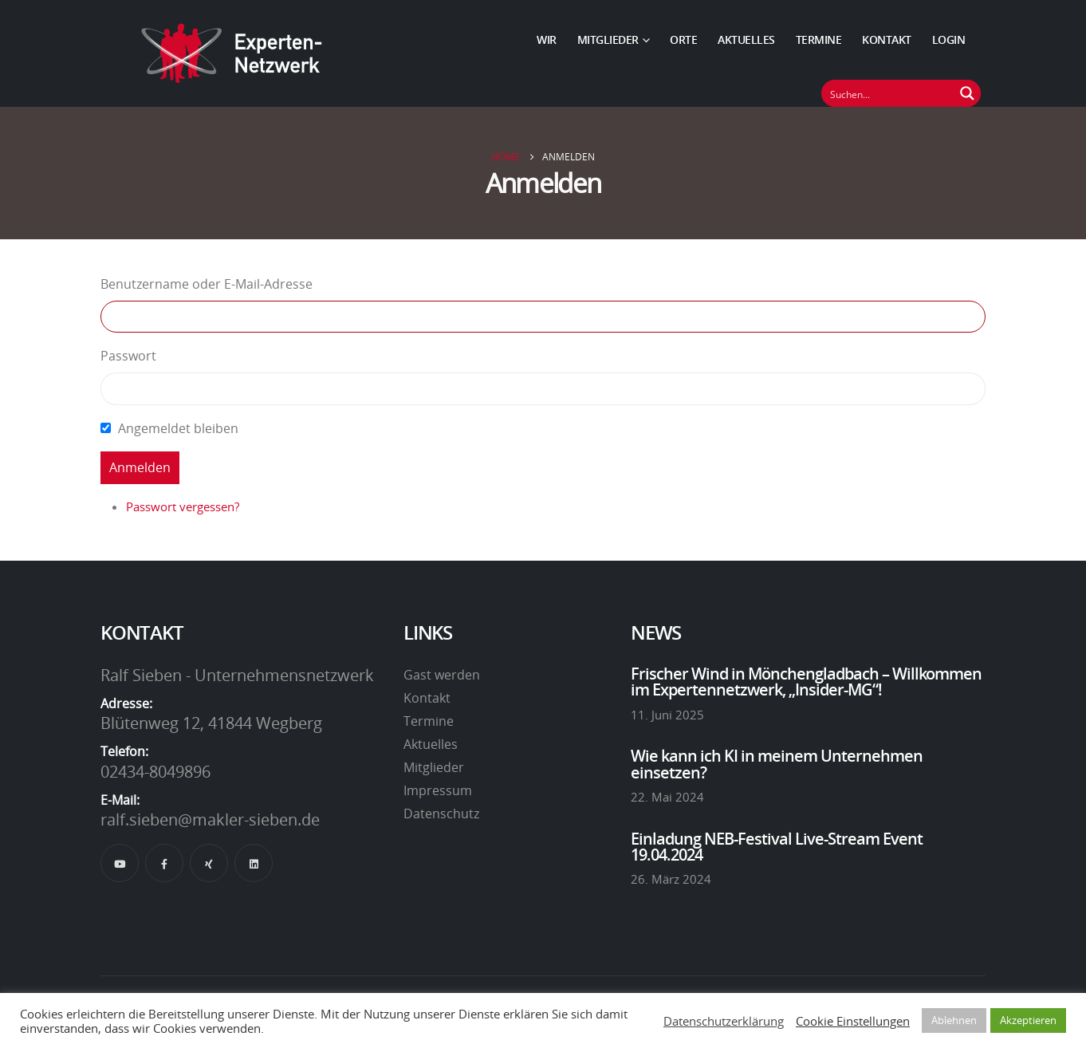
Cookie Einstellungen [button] (853, 1021)
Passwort (128, 355)
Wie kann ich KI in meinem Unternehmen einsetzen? (777, 763)
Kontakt (886, 39)
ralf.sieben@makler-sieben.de (210, 819)
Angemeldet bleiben (178, 428)
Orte (683, 39)
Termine (819, 39)
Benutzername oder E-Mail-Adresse (206, 284)
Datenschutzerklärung (723, 1021)
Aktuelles (746, 39)
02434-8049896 (155, 771)
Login (949, 39)
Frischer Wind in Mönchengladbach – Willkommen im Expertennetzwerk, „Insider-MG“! (806, 681)
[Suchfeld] (888, 93)
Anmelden (140, 467)
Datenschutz (441, 813)
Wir (547, 39)
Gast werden (441, 675)
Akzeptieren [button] (1028, 1020)
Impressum (437, 790)
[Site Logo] (232, 53)
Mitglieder (608, 39)
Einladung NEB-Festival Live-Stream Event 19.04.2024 (777, 846)
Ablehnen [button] (954, 1020)
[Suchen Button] (967, 93)
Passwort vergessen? (182, 506)
